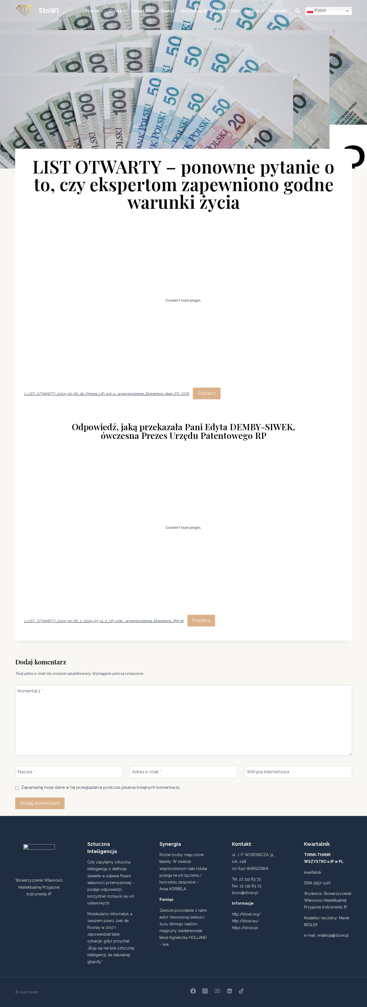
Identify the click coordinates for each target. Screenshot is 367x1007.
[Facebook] (193, 991)
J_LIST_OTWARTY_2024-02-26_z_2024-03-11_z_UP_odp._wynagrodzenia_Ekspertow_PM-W (104, 621)
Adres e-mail (146, 771)
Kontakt (278, 11)
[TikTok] (241, 991)
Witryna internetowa (268, 771)
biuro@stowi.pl (245, 893)
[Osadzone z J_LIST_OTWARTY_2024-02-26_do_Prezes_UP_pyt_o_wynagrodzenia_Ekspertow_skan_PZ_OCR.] (183, 300)
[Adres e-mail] (183, 772)
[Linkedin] (229, 991)
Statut (168, 11)
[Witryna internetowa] (298, 772)
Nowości (254, 11)
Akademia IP (193, 11)
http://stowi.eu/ (245, 921)
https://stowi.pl (245, 928)
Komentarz (30, 691)
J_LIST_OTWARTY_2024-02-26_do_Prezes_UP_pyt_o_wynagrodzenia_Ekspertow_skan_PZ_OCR (106, 393)
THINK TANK (226, 11)
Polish (316, 11)
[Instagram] (205, 991)
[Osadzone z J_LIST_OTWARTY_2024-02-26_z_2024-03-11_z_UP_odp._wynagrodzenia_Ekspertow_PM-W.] (183, 527)
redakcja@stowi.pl (333, 935)
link (166, 944)
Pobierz (207, 393)
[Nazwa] (69, 772)
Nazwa (26, 771)
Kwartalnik (143, 11)
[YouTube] (217, 991)
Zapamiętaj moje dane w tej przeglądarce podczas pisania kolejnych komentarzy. (100, 787)
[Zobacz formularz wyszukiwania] (297, 11)
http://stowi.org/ (246, 914)
